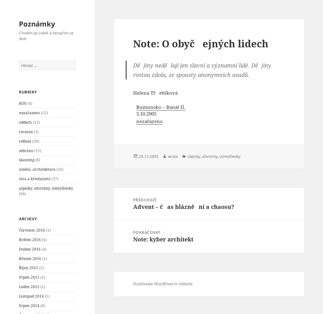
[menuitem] (171, 114)
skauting (26, 160)
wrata (173, 156)
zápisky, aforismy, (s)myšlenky (46, 188)
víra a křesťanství (34, 178)
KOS (22, 103)
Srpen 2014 (29, 305)
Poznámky (37, 23)
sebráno (26, 150)
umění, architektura (37, 169)
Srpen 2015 (29, 277)
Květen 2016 (30, 239)
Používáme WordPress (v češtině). (163, 284)
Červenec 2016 (32, 230)
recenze (26, 131)
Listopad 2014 (31, 296)
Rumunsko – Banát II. (160, 107)
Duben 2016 (30, 249)
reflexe (25, 141)
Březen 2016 (30, 258)
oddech (25, 122)
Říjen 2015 (28, 267)
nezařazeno (29, 113)
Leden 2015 (29, 286)
